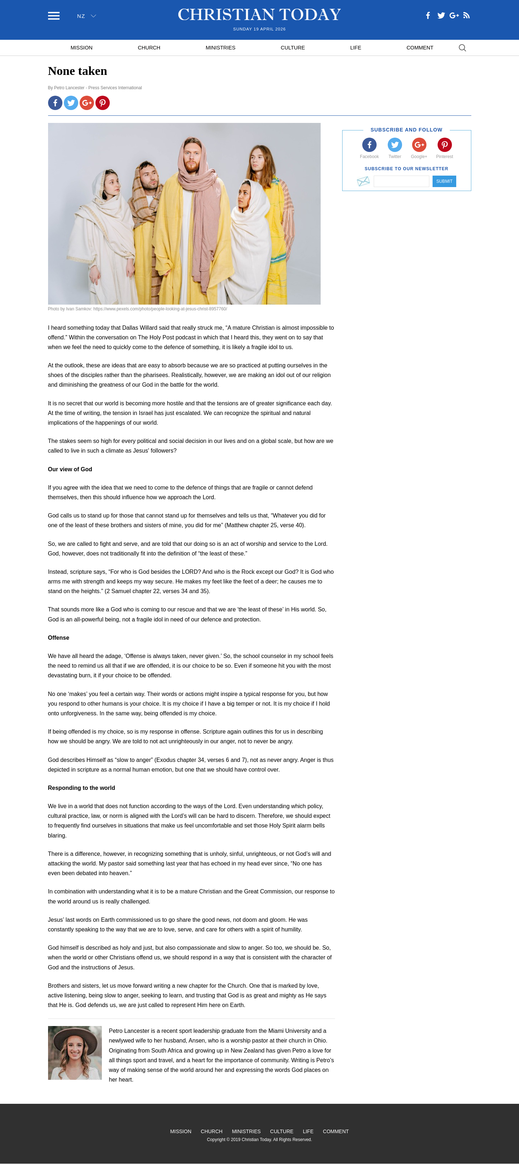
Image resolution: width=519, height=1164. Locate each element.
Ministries (220, 48)
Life (355, 48)
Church (149, 48)
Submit (444, 181)
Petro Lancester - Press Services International (98, 87)
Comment (419, 48)
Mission (82, 48)
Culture (293, 48)
